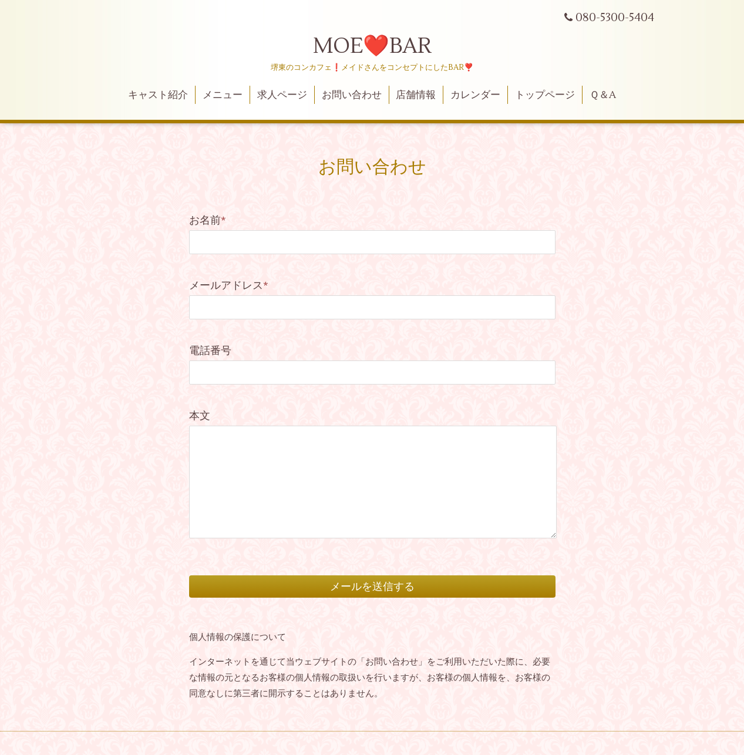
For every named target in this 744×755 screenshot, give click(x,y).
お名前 (207, 220)
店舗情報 (416, 95)
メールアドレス (228, 285)
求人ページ (282, 95)
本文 (199, 416)
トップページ (545, 95)
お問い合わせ (352, 95)
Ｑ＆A (603, 95)
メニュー (223, 95)
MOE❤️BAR (372, 46)
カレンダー (475, 95)
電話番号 (210, 351)
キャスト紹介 (158, 95)
